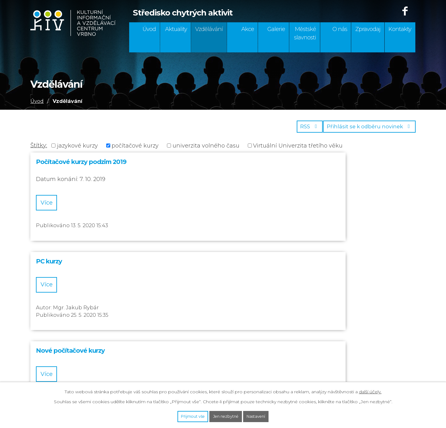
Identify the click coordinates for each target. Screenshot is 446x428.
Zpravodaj (367, 29)
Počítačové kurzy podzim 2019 (81, 165)
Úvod (149, 29)
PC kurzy (175, 165)
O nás (339, 29)
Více (53, 207)
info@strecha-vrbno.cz (61, 366)
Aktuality (176, 29)
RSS (300, 129)
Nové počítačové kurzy (322, 165)
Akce (247, 29)
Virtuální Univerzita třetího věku (298, 149)
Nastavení (271, 415)
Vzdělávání (209, 29)
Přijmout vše (178, 415)
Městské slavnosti (305, 33)
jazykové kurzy (77, 149)
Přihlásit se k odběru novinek (366, 129)
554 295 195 (46, 330)
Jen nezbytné (226, 415)
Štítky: (38, 148)
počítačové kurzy (135, 149)
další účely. (370, 389)
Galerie (276, 29)
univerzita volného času (206, 149)
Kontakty (399, 29)
